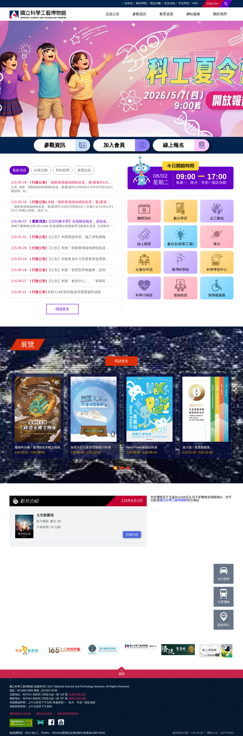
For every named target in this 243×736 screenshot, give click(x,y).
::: (123, 3)
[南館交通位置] (77, 698)
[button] (115, 468)
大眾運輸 (224, 595)
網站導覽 (141, 3)
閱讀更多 (62, 309)
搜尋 (225, 3)
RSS (195, 3)
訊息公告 (112, 14)
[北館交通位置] (77, 694)
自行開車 (224, 572)
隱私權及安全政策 (20, 713)
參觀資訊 (139, 14)
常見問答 (183, 3)
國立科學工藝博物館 (173, 500)
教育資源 (166, 14)
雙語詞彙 (155, 3)
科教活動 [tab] (41, 170)
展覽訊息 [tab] (84, 170)
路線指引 (224, 618)
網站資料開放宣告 (68, 713)
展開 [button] (121, 673)
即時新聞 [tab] (62, 170)
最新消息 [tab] (19, 170)
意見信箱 (169, 3)
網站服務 (193, 14)
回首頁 (129, 3)
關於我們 (220, 14)
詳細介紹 (132, 534)
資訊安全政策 (44, 713)
